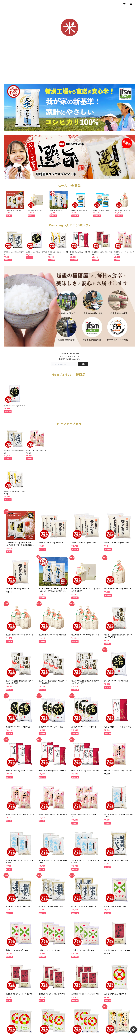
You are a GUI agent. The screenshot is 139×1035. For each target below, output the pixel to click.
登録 (83, 364)
